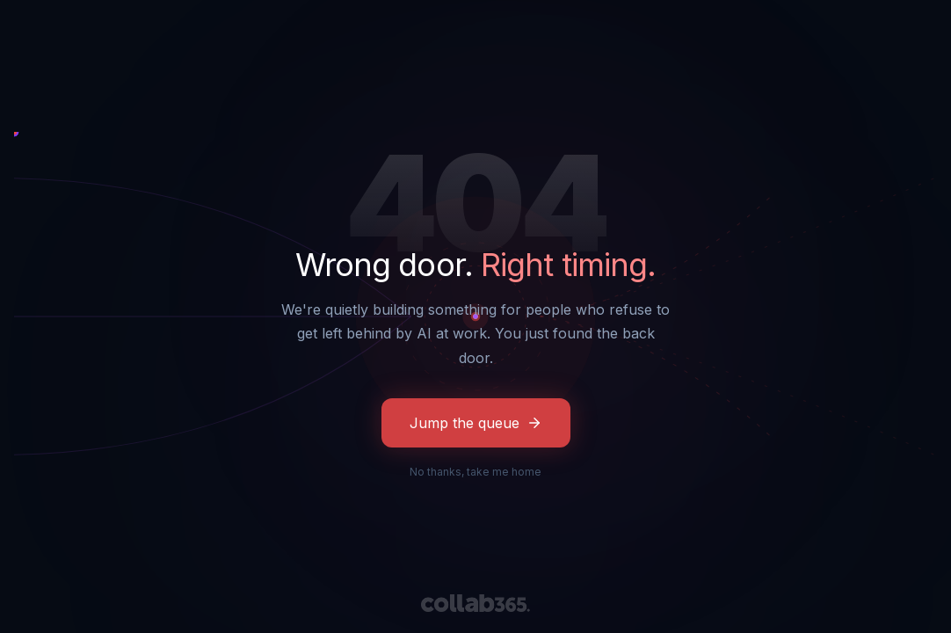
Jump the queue (476, 423)
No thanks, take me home (475, 471)
